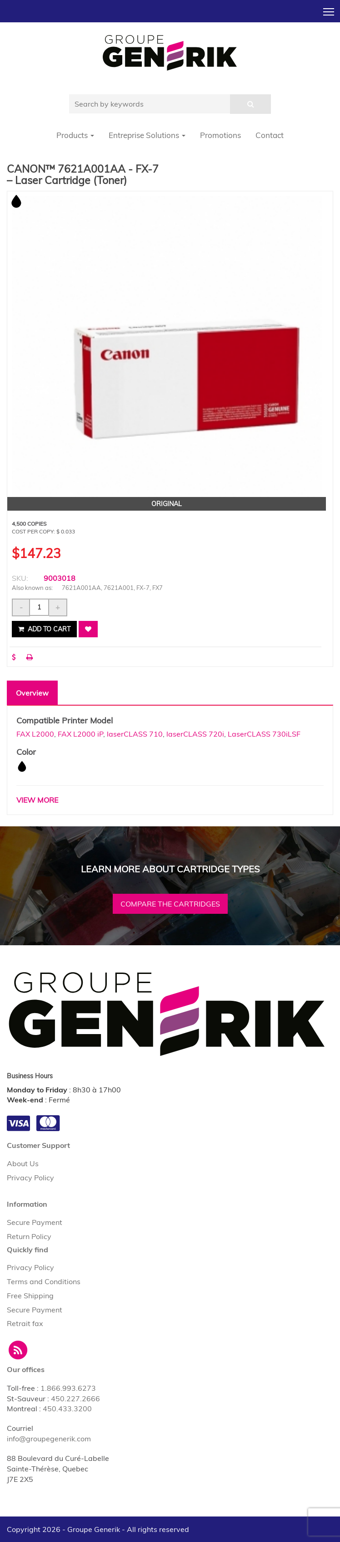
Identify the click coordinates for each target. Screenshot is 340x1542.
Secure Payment (34, 1222)
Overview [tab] (32, 692)
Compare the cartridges (170, 903)
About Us (23, 1163)
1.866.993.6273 (68, 1388)
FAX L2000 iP (80, 733)
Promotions (220, 135)
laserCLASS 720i (195, 733)
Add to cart (44, 629)
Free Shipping (30, 1295)
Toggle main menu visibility (329, 9)
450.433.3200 (67, 1408)
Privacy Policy (30, 1177)
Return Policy (29, 1236)
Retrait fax (25, 1323)
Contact (269, 135)
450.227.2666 (75, 1398)
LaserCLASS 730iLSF (264, 733)
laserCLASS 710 (135, 733)
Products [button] (75, 135)
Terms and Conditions (43, 1281)
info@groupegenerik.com (49, 1438)
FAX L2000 (35, 733)
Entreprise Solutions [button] (147, 135)
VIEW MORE (37, 799)
